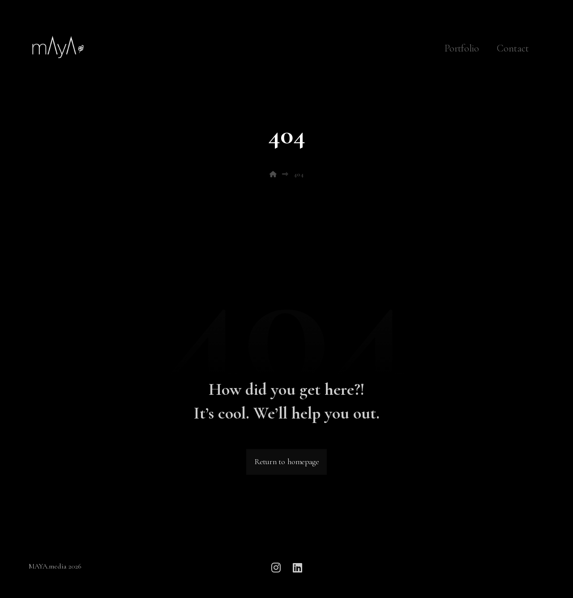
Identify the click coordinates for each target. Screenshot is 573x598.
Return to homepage (286, 462)
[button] (275, 567)
